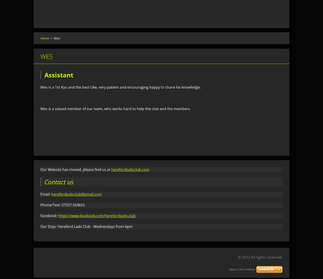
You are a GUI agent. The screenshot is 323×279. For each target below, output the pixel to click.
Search (277, 13)
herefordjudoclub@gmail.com (76, 195)
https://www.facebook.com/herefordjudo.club (97, 217)
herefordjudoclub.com (130, 170)
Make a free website (242, 269)
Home (44, 39)
